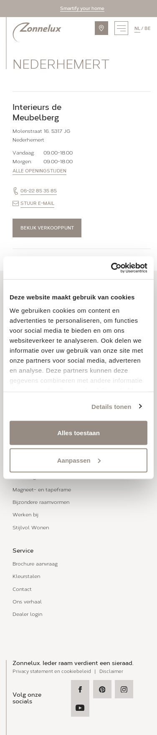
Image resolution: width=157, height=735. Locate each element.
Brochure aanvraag (35, 564)
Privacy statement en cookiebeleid (52, 671)
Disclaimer (111, 671)
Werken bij (25, 514)
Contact (22, 589)
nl (137, 28)
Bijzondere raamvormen (41, 502)
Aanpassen (79, 459)
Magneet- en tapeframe (42, 489)
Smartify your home (82, 8)
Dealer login (27, 614)
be (147, 28)
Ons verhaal (27, 601)
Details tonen (111, 406)
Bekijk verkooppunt (47, 228)
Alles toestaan (78, 432)
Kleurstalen (26, 576)
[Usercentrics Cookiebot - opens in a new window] (111, 267)
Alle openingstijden (39, 171)
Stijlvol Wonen (31, 527)
